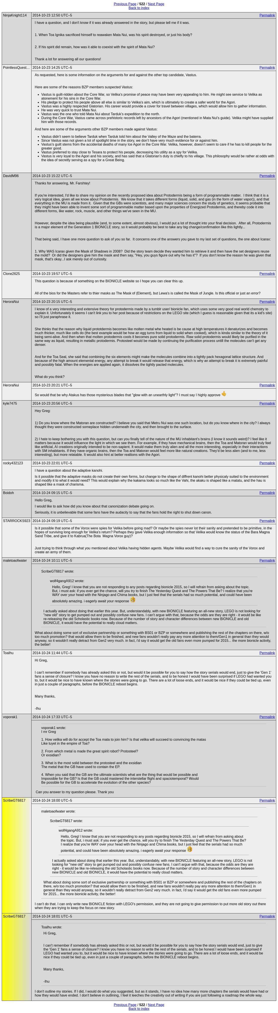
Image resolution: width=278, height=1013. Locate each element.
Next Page (156, 4)
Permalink (267, 15)
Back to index (139, 8)
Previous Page (125, 4)
